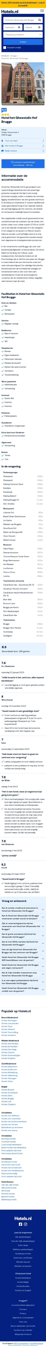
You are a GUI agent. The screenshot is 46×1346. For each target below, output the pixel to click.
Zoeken (23, 42)
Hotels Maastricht (9, 1066)
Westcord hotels (8, 1187)
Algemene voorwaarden (23, 1317)
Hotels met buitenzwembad (13, 1121)
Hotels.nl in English (23, 1290)
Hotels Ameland (8, 1035)
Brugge (14, 56)
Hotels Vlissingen (9, 1078)
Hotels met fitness (9, 1124)
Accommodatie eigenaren (23, 1305)
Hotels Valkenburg (9, 1075)
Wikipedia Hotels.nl (23, 1334)
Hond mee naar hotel (10, 1164)
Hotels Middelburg (9, 1072)
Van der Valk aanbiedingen (23, 1241)
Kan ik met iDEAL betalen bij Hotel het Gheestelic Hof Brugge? (20, 943)
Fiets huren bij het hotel (11, 1153)
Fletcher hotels (8, 1193)
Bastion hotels (7, 1196)
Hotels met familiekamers (12, 1170)
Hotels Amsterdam (9, 1043)
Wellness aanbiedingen (23, 1249)
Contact (23, 1309)
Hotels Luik (6, 1101)
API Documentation (21, 1343)
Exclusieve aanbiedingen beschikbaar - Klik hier (23, 163)
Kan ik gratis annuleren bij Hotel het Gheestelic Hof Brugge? (19, 935)
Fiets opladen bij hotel (11, 1150)
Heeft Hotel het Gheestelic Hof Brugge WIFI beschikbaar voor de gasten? (20, 958)
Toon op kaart (9, 140)
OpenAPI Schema (36, 1343)
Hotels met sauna (9, 1130)
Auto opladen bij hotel (11, 1176)
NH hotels (5, 1190)
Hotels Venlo (7, 1081)
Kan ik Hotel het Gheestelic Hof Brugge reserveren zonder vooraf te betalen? (20, 917)
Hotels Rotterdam (9, 1046)
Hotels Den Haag (8, 1049)
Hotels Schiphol (8, 1058)
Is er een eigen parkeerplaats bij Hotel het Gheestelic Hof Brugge (20, 982)
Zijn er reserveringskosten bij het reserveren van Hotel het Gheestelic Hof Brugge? (21, 926)
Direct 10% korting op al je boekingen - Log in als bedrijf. (23, 4)
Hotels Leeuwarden (10, 1023)
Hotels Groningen (9, 1020)
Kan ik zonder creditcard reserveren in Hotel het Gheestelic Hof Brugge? (20, 909)
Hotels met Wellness (10, 1115)
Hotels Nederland (23, 1278)
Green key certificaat (23, 1257)
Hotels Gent (6, 1095)
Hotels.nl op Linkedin (23, 1330)
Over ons (23, 1321)
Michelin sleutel (23, 1262)
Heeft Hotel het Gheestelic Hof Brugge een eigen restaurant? (20, 966)
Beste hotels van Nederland (13, 1147)
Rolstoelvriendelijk (9, 1173)
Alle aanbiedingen (23, 1237)
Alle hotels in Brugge (12, 145)
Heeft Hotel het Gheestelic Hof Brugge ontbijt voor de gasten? (20, 989)
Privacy (23, 1313)
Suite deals (23, 1245)
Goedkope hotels (9, 1161)
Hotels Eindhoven (9, 1069)
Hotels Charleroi (8, 1104)
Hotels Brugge (7, 1098)
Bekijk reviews (9, 150)
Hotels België (23, 1282)
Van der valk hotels (9, 1185)
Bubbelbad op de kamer (12, 1127)
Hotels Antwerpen (9, 1092)
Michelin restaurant (23, 1266)
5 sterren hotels (8, 1141)
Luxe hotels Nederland (11, 1144)
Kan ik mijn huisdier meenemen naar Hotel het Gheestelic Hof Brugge (19, 974)
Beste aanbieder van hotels (23, 1326)
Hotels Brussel (7, 1089)
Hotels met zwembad (10, 1118)
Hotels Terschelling (9, 1032)
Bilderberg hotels (8, 1199)
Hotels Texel (6, 1026)
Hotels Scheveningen (10, 1055)
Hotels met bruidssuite (11, 1167)
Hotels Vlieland (8, 1029)
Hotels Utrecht (8, 1052)
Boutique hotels (8, 1138)
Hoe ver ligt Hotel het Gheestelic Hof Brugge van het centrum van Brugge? (20, 951)
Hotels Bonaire (23, 1286)
